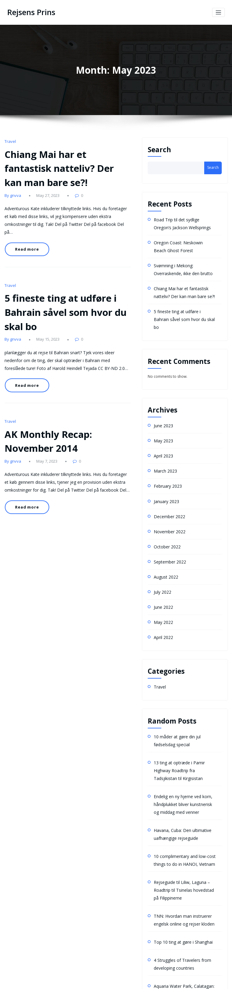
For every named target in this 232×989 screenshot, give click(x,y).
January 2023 (165, 475)
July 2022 (161, 560)
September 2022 (168, 532)
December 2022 (167, 490)
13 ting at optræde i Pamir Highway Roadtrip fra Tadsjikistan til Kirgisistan (184, 730)
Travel (10, 140)
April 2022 (162, 602)
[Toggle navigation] (218, 12)
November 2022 (168, 503)
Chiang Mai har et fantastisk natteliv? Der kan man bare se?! (62, 163)
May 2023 (162, 419)
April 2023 (162, 433)
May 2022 (162, 588)
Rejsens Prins (29, 12)
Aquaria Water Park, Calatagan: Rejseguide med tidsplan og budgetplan (180, 934)
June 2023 (162, 405)
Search (159, 148)
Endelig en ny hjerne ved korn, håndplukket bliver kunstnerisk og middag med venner (182, 761)
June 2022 (162, 574)
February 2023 (166, 461)
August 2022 (164, 546)
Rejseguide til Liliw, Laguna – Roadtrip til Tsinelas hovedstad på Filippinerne (183, 839)
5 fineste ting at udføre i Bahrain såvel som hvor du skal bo (67, 283)
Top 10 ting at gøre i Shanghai (179, 887)
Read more (25, 228)
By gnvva (12, 187)
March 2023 (164, 447)
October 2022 (166, 518)
